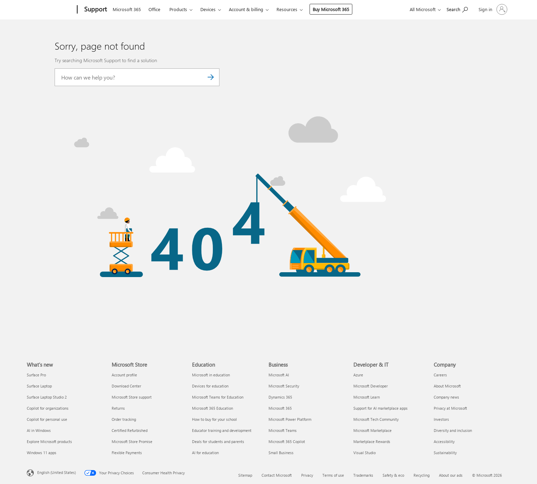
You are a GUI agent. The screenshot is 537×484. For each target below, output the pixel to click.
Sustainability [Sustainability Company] (445, 452)
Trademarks (363, 475)
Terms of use (333, 475)
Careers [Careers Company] (440, 374)
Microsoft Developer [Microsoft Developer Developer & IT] (370, 386)
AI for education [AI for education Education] (205, 452)
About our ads (451, 475)
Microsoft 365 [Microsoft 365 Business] (280, 408)
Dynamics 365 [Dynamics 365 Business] (280, 397)
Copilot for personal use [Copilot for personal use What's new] (47, 419)
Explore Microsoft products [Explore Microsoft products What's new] (49, 441)
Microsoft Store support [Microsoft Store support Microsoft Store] (132, 397)
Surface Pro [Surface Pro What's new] (36, 374)
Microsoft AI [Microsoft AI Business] (278, 374)
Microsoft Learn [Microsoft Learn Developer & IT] (366, 397)
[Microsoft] (50, 9)
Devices (208, 9)
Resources (286, 9)
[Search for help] (457, 9)
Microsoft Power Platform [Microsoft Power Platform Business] (289, 419)
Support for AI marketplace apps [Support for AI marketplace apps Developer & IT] (380, 408)
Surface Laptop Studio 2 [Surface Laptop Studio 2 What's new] (47, 397)
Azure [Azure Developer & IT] (358, 374)
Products (178, 9)
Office (154, 9)
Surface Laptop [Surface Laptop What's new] (39, 386)
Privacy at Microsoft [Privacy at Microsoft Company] (450, 408)
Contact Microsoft (277, 475)
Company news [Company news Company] (446, 397)
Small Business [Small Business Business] (281, 452)
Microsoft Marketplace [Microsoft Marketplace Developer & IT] (372, 430)
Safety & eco (393, 475)
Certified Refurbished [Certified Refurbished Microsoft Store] (129, 430)
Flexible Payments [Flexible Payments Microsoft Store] (127, 452)
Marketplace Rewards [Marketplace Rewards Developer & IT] (371, 441)
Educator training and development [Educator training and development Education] (221, 430)
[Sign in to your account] (492, 9)
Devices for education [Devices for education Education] (210, 386)
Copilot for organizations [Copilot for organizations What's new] (48, 408)
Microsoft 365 (127, 9)
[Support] (95, 9)
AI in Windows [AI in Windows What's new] (39, 430)
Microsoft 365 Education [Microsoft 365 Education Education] (212, 408)
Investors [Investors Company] (441, 419)
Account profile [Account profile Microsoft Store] (124, 374)
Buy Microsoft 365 (331, 9)
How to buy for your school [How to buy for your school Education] (214, 419)
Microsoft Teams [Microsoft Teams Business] (282, 430)
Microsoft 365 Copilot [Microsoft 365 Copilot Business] (286, 441)
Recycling (422, 475)
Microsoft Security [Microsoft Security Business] (283, 386)
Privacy (307, 475)
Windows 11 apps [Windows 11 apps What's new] (41, 452)
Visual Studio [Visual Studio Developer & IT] (364, 452)
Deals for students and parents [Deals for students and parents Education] (218, 441)
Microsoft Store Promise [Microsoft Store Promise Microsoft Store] (132, 441)
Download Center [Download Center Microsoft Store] (126, 386)
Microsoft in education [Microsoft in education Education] (211, 374)
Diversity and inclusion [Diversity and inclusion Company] (453, 430)
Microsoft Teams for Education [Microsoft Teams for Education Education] (217, 397)
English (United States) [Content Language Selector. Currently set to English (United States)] (56, 472)
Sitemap (245, 475)
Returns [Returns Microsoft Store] (118, 408)
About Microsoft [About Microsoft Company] (447, 386)
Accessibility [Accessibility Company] (444, 441)
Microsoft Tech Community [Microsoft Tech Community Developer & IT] (376, 419)
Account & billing (246, 9)
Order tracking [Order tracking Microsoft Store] (124, 419)
